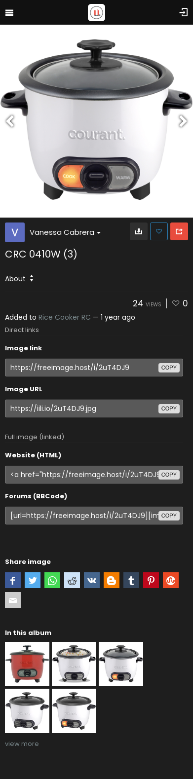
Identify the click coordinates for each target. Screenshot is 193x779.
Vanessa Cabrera (65, 232)
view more (22, 743)
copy (169, 368)
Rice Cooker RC (65, 317)
